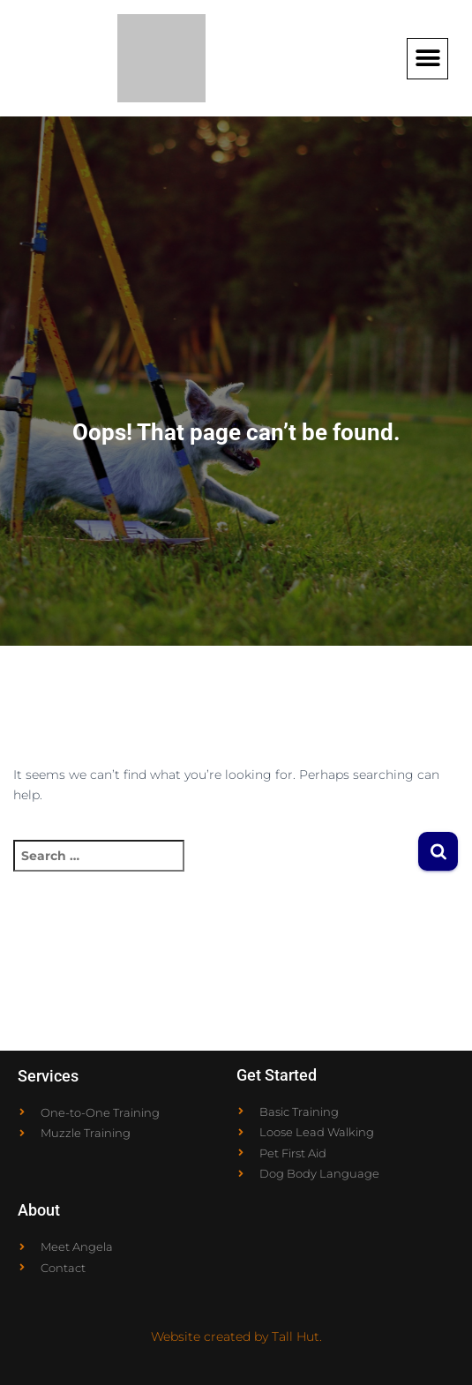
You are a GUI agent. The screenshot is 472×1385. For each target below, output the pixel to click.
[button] (427, 58)
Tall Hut (295, 1336)
